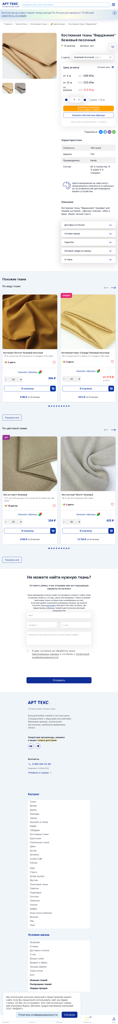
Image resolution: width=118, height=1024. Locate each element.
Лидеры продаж (39, 988)
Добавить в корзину (88, 108)
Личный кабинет (38, 966)
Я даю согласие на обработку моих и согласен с (60, 654)
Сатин (33, 801)
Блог (32, 974)
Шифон (33, 908)
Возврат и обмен (38, 962)
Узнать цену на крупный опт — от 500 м (89, 122)
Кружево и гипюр (39, 822)
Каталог (33, 794)
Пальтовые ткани (39, 884)
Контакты (33, 759)
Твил (32, 925)
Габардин (35, 830)
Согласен (69, 1015)
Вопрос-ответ (37, 958)
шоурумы (50, 605)
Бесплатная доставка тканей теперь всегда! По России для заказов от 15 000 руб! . (48, 14)
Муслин (34, 880)
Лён (32, 921)
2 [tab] (29, 74)
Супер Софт (36, 858)
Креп (32, 868)
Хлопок (33, 904)
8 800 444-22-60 (41, 764)
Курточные (35, 838)
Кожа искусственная (41, 913)
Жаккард (34, 813)
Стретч (33, 872)
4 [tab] (56, 406)
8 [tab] (66, 406)
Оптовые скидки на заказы (77, 251)
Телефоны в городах (38, 772)
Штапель (34, 854)
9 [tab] (69, 406)
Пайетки (34, 888)
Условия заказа (72, 233)
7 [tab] (64, 406)
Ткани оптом (20, 24)
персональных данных (45, 654)
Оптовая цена (105, 67)
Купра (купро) (37, 876)
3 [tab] (31, 74)
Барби (33, 826)
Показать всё (12, 417)
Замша (33, 818)
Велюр (33, 805)
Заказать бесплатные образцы (88, 115)
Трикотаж (35, 900)
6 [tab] (61, 406)
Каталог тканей (113, 4)
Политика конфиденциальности (38, 1014)
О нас (33, 954)
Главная (7, 24)
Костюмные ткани (38, 24)
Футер (33, 850)
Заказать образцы (27, 372)
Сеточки (34, 896)
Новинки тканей (38, 980)
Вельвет (34, 917)
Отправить (59, 680)
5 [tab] (59, 406)
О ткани (68, 259)
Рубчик (33, 862)
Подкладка (35, 892)
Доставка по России (74, 225)
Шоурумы (35, 942)
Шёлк (32, 846)
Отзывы (34, 946)
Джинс (33, 809)
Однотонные (59, 24)
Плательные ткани (39, 842)
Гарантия (69, 242)
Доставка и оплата (39, 950)
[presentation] (50, 668)
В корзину (28, 388)
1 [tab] (27, 74)
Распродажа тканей (41, 984)
